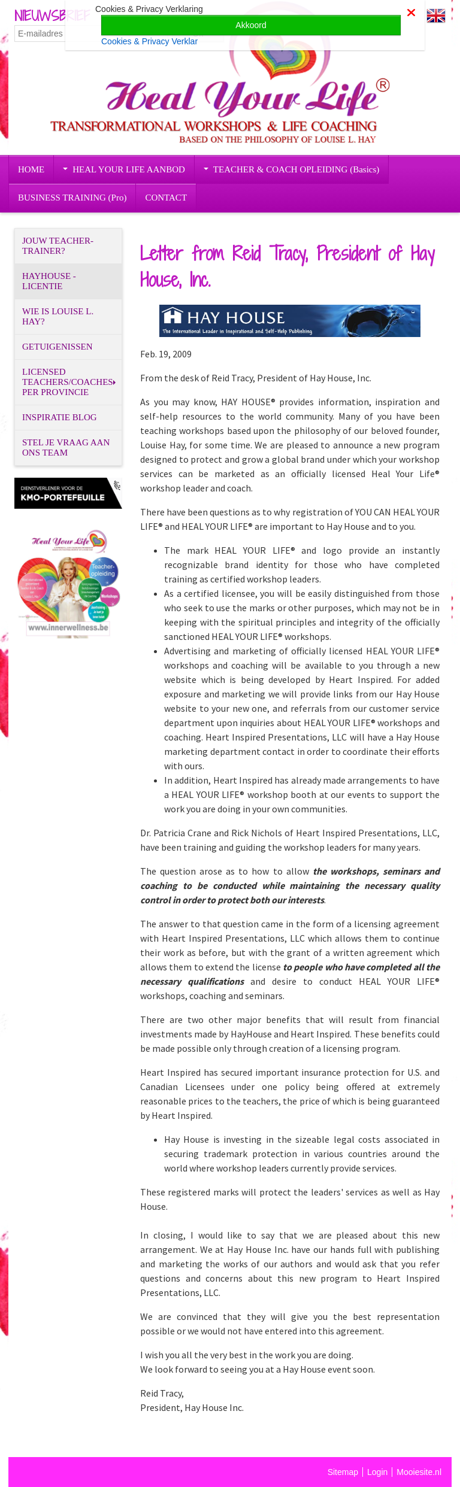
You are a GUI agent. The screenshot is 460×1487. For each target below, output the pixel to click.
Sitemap (343, 1472)
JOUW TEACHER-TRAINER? (57, 246)
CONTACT (166, 197)
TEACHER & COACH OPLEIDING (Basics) (291, 169)
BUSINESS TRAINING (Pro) (72, 197)
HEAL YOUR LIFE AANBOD (124, 169)
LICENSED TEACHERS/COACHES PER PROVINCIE (69, 382)
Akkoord (250, 25)
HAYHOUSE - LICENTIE (49, 281)
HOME (31, 169)
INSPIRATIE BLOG (59, 417)
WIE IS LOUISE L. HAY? (57, 316)
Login (377, 1472)
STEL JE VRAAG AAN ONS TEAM (66, 447)
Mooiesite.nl (419, 1472)
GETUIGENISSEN (57, 346)
